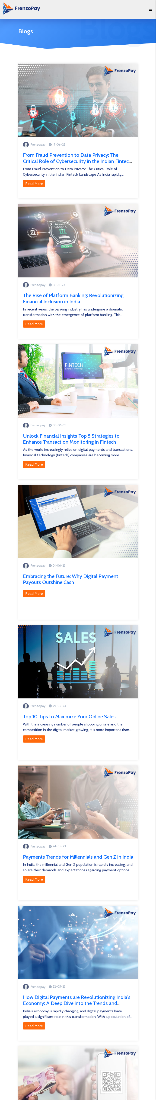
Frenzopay (38, 144)
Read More (34, 183)
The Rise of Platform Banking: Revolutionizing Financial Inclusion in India (73, 298)
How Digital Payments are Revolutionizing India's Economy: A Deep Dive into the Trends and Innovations (77, 1003)
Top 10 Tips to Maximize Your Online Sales (69, 716)
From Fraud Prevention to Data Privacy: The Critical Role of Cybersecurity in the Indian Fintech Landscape (77, 161)
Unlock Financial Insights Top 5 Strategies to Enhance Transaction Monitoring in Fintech (71, 439)
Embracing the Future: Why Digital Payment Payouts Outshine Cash (70, 579)
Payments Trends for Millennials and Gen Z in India (78, 857)
